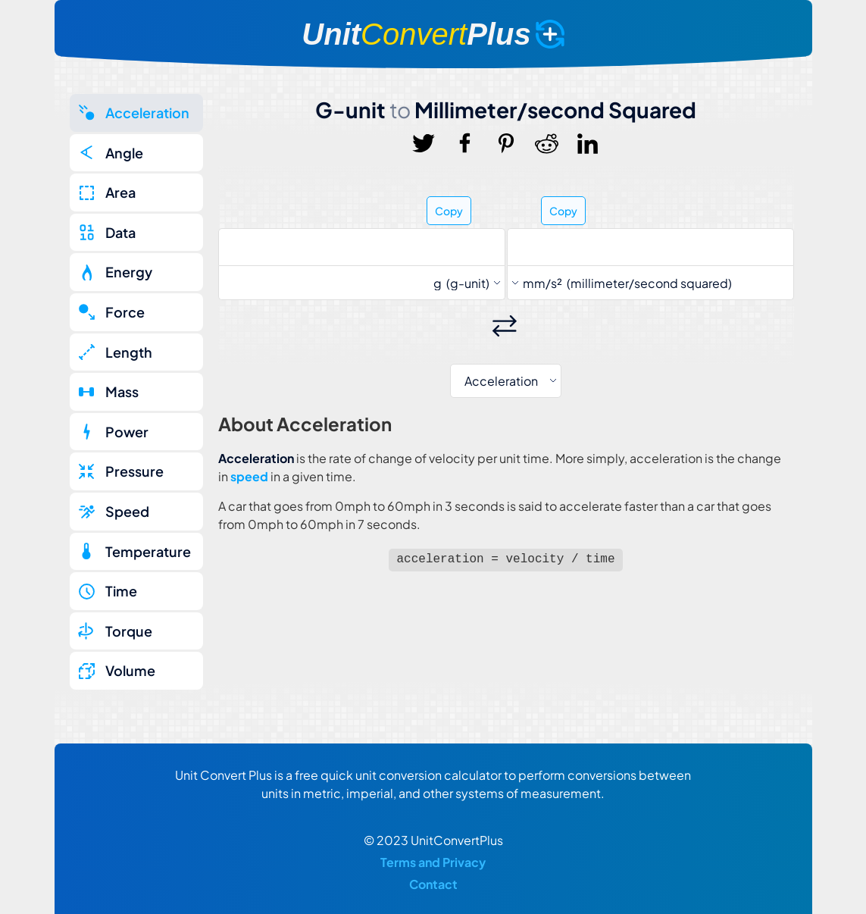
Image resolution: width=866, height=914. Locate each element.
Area (120, 192)
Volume (130, 670)
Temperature (148, 551)
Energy (128, 271)
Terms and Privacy (433, 862)
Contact (433, 884)
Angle (124, 152)
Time (121, 590)
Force (125, 312)
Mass (122, 391)
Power (127, 431)
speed (249, 476)
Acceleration (147, 112)
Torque (128, 631)
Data (120, 232)
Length (128, 352)
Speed (127, 511)
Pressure (134, 471)
